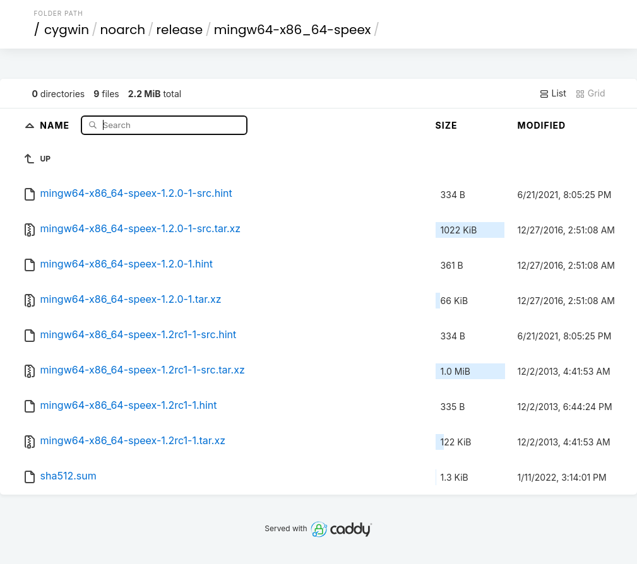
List (552, 93)
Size (447, 125)
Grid (590, 93)
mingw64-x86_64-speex (292, 29)
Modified (542, 125)
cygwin (66, 29)
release (180, 29)
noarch (123, 29)
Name (56, 124)
